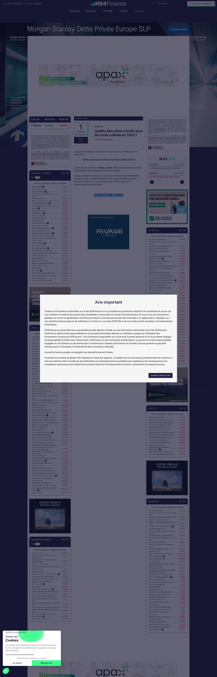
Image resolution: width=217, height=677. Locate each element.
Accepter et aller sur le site (160, 375)
